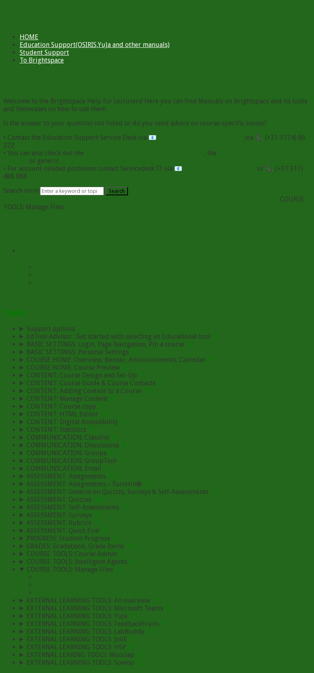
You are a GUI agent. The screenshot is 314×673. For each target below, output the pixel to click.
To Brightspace (42, 60)
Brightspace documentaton (105, 161)
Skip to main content (33, 7)
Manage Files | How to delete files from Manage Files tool (121, 283)
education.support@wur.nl (200, 137)
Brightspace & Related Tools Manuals (225, 199)
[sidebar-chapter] (165, 329)
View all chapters (28, 297)
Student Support (44, 52)
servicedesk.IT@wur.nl (220, 168)
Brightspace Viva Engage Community (144, 153)
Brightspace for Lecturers (40, 199)
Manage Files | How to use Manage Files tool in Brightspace (123, 267)
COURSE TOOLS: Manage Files (88, 249)
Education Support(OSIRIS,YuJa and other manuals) (95, 45)
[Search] (72, 191)
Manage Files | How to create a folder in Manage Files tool (121, 275)
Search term (20, 191)
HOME (29, 37)
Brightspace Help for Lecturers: (124, 199)
